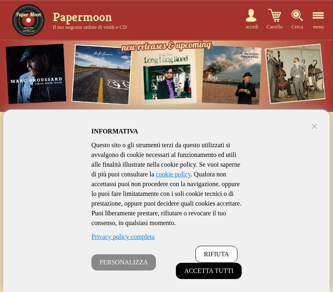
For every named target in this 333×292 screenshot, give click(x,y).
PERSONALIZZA (123, 262)
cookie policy (173, 174)
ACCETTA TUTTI (209, 270)
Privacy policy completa (123, 236)
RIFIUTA (216, 254)
